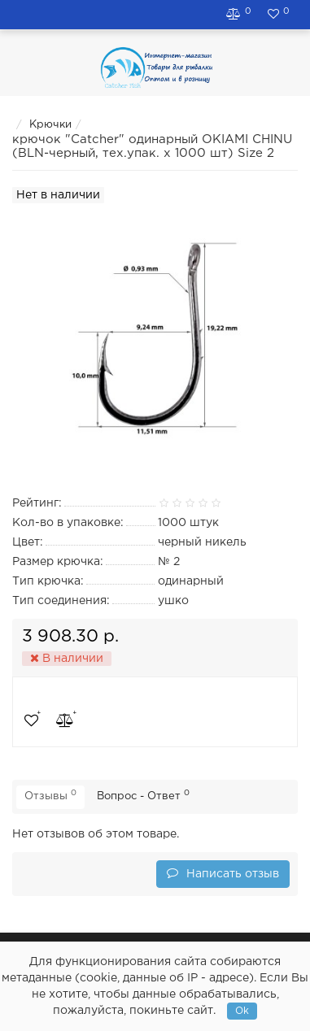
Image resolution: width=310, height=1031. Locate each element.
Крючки (50, 124)
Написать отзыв (223, 873)
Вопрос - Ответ (143, 795)
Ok (242, 1011)
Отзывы (50, 795)
